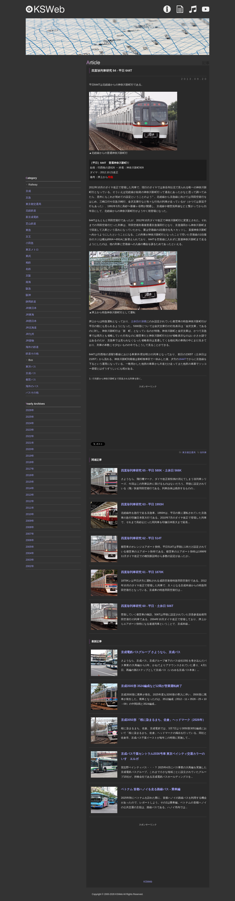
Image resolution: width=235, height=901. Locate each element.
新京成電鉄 (32, 217)
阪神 (28, 294)
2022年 (30, 436)
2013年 (30, 494)
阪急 (28, 288)
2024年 (30, 423)
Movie (205, 10)
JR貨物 (30, 340)
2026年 (30, 410)
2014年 (30, 488)
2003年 (30, 559)
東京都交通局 (189, 452)
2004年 (30, 553)
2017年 (30, 468)
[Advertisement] (53, 115)
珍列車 (203, 452)
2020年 (30, 449)
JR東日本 (31, 307)
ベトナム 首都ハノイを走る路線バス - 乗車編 (150, 789)
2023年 (30, 429)
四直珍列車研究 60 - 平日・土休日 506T (147, 606)
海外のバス (32, 386)
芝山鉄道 (31, 223)
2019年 (30, 455)
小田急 (29, 242)
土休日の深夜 (139, 321)
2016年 (30, 475)
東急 (28, 229)
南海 (28, 281)
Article (180, 10)
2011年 (30, 507)
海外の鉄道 (32, 346)
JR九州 (30, 333)
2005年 (30, 546)
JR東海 (30, 314)
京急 (28, 197)
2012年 (30, 501)
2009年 (30, 520)
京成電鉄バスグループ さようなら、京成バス (150, 652)
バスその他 (32, 392)
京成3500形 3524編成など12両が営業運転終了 (151, 686)
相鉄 (28, 262)
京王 (28, 236)
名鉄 (28, 268)
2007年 (30, 533)
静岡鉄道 (31, 301)
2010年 (30, 514)
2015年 (30, 481)
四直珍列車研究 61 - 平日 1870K (142, 572)
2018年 (30, 462)
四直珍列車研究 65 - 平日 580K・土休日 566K (151, 470)
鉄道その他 (32, 353)
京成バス (31, 373)
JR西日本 (31, 320)
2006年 (30, 540)
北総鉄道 (31, 210)
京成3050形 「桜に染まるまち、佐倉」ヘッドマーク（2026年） (163, 719)
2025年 (30, 416)
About (167, 10)
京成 (28, 191)
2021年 (30, 442)
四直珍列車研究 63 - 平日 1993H (142, 504)
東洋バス (31, 366)
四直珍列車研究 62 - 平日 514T (141, 538)
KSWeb (45, 9)
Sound (192, 10)
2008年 (30, 527)
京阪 (28, 275)
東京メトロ (32, 249)
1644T (182, 359)
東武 (28, 255)
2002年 (30, 566)
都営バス (31, 379)
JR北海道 (31, 327)
